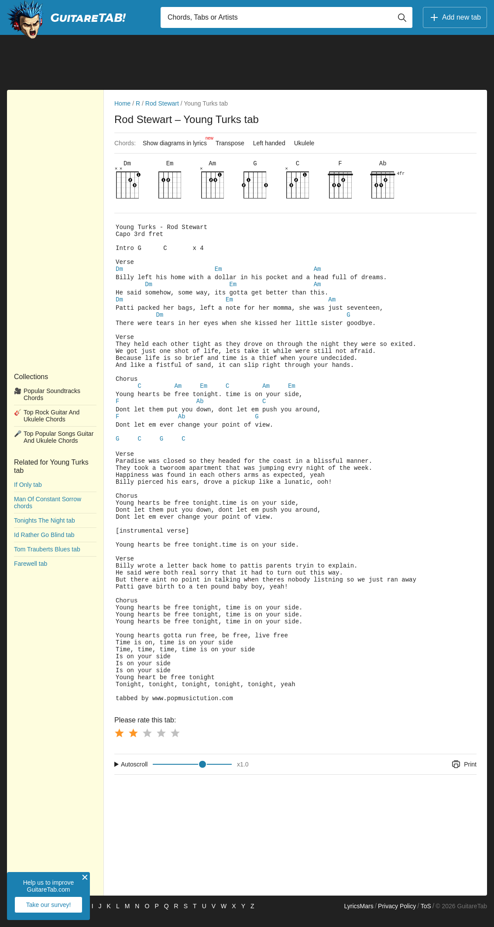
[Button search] (401, 17)
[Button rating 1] (119, 743)
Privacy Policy (397, 916)
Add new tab (455, 17)
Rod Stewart (162, 103)
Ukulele (304, 143)
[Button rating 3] (147, 743)
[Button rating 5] (175, 743)
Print (464, 775)
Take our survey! (48, 904)
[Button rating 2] (133, 743)
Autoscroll (134, 774)
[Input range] (192, 774)
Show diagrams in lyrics (177, 141)
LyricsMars (358, 916)
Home (122, 103)
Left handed (269, 143)
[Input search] (286, 17)
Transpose (230, 143)
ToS (426, 916)
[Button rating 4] (161, 743)
